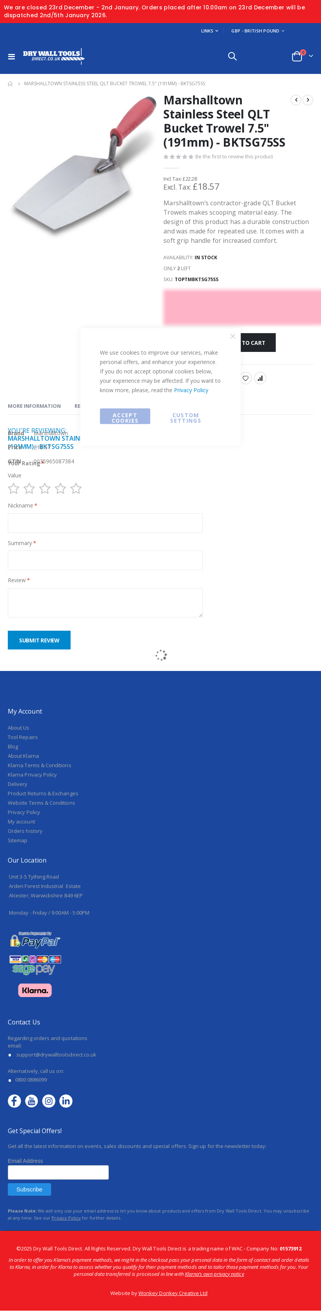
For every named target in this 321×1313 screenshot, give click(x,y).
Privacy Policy (191, 390)
